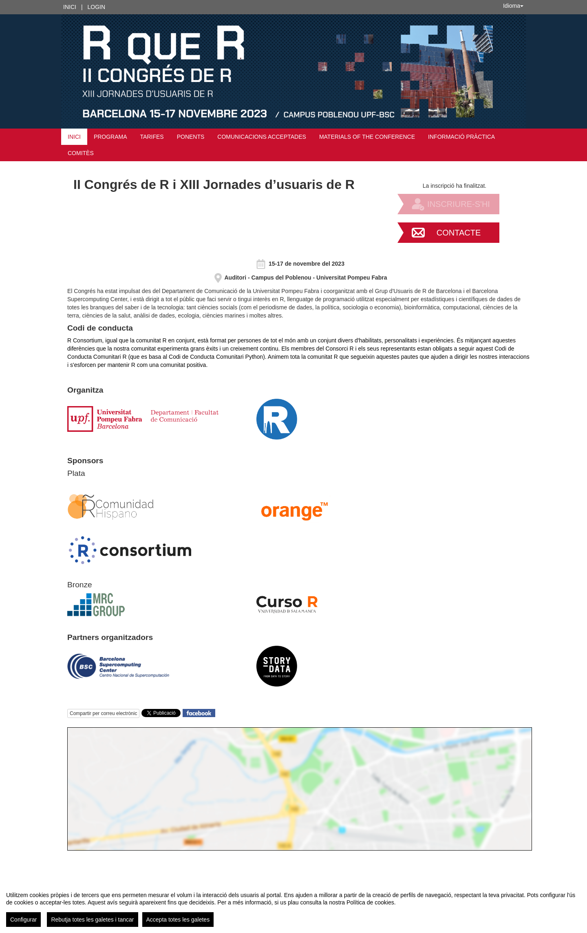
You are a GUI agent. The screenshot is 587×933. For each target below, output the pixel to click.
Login (97, 7)
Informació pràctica (461, 136)
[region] (293, 906)
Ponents (191, 136)
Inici (69, 7)
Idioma (513, 5)
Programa (110, 136)
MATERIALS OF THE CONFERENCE (367, 136)
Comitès (81, 153)
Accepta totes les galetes (178, 919)
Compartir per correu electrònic (103, 713)
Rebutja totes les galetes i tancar (92, 919)
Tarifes (152, 136)
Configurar (23, 919)
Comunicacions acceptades (261, 136)
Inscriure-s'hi (458, 204)
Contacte (459, 232)
